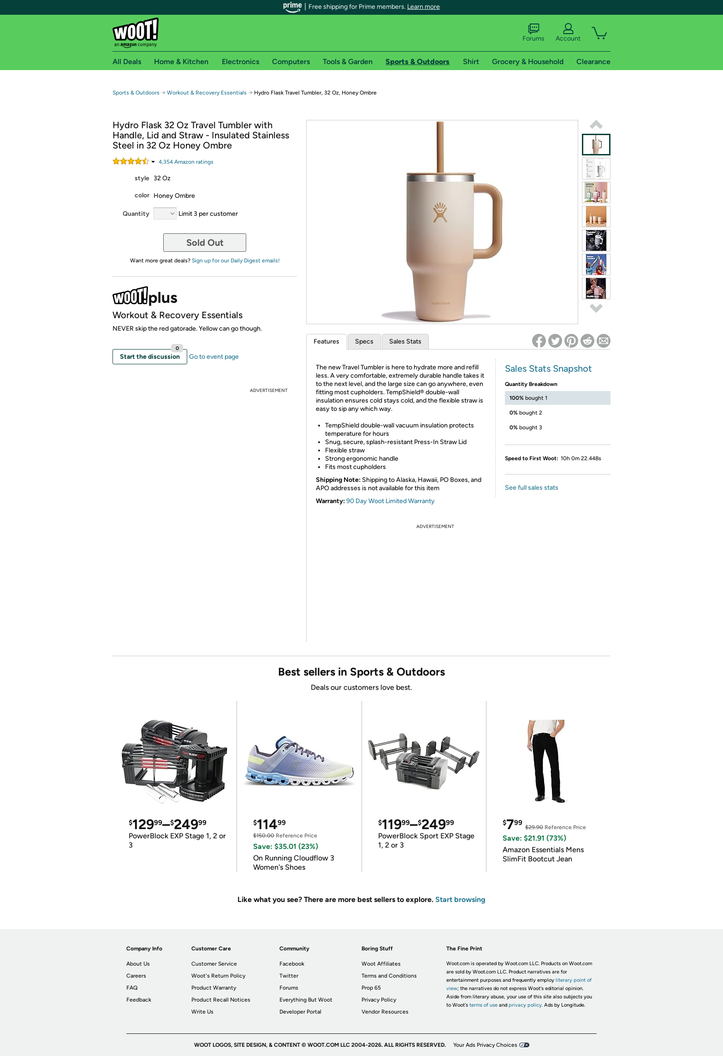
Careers (136, 976)
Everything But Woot (305, 1000)
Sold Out (205, 242)
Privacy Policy (379, 1000)
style (142, 178)
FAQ (131, 988)
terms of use (483, 1005)
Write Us (202, 1012)
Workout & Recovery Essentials (207, 92)
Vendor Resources (385, 1012)
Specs (364, 341)
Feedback (138, 1000)
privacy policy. (526, 1005)
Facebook (291, 964)
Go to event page (214, 357)
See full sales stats (531, 488)
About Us (138, 964)
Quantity (136, 214)
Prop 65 (371, 988)
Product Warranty (213, 988)
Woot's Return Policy (218, 976)
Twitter (288, 976)
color (142, 195)
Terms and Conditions (389, 976)
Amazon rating (186, 162)
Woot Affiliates (381, 964)
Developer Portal (300, 1012)
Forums (533, 32)
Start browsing (460, 899)
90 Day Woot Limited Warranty (390, 501)
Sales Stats (405, 341)
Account (568, 32)
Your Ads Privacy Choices (485, 1045)
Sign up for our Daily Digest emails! (236, 260)
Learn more (423, 7)
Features (326, 341)
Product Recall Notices (220, 1000)
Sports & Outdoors (136, 92)
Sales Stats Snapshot (548, 368)
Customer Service (214, 964)
